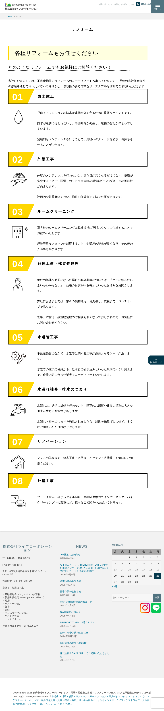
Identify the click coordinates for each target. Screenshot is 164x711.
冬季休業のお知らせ (70, 581)
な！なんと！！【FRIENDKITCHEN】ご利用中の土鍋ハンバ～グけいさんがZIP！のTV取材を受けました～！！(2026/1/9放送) (84, 567)
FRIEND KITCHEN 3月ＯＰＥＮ (77, 622)
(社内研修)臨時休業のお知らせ (76, 601)
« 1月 (114, 586)
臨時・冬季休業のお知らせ (74, 632)
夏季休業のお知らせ (70, 591)
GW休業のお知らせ (70, 554)
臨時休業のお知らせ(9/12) (73, 643)
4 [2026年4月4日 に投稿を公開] (150, 557)
